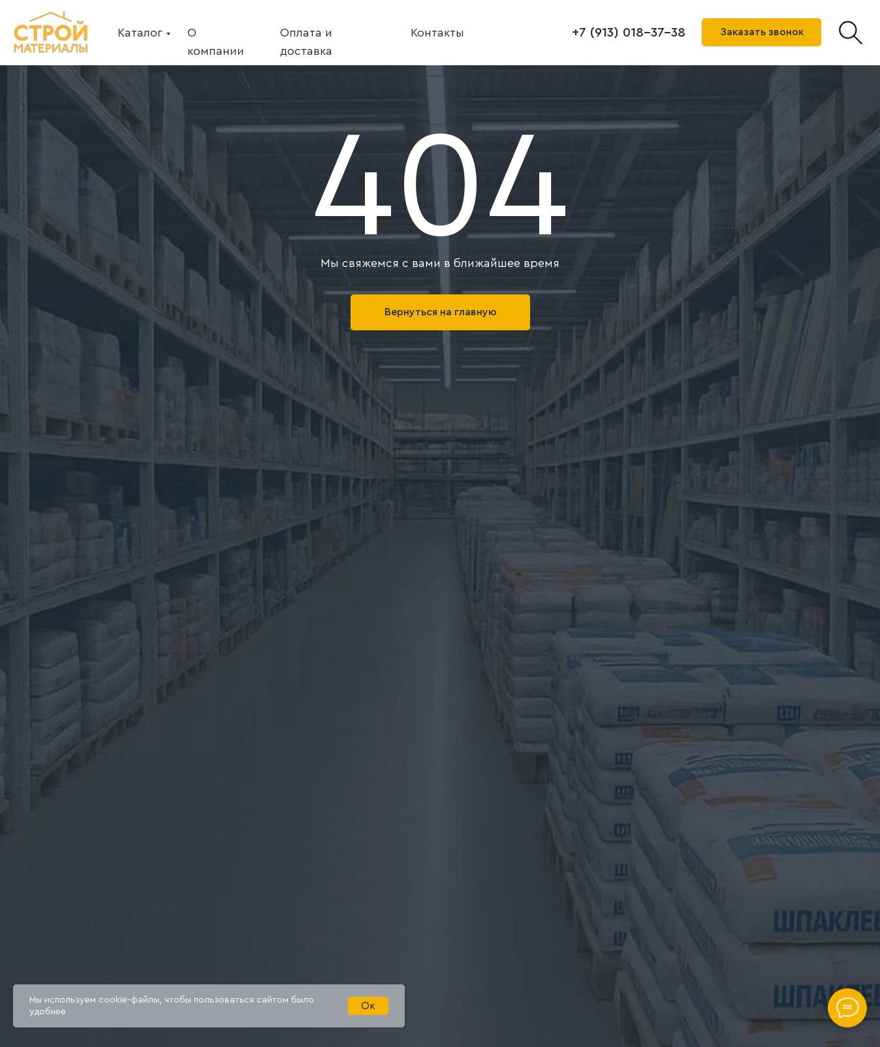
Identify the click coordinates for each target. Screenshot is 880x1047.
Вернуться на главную (441, 312)
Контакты (437, 33)
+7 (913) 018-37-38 (628, 32)
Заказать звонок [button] (762, 32)
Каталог (140, 33)
